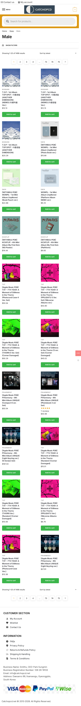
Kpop (12, 31)
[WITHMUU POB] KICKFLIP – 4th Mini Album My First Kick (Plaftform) (49, 243)
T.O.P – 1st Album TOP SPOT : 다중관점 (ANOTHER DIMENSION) (11, 149)
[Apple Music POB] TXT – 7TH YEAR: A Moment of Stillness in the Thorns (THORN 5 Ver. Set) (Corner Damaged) (11, 348)
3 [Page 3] (26, 62)
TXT (3, 284)
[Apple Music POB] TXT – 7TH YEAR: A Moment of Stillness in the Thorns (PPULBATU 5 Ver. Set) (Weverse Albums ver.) (49, 295)
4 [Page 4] (33, 62)
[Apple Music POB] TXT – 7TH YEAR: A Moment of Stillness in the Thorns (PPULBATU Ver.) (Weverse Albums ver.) (49, 511)
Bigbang (6, 89)
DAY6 (43, 142)
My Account (16, 618)
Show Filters (9, 45)
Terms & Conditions (20, 658)
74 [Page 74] (52, 62)
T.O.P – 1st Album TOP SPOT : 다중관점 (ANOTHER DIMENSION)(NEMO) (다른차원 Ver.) (11, 98)
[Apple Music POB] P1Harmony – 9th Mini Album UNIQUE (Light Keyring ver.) (49, 562)
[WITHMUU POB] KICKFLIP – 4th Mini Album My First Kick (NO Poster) (11, 243)
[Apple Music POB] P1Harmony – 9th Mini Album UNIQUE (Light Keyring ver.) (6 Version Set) (11, 455)
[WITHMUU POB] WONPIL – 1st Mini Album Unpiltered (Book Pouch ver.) (10, 196)
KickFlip (5, 237)
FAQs (12, 641)
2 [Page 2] (20, 62)
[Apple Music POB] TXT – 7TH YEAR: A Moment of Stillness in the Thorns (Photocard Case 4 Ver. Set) (11, 293)
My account (25, 2)
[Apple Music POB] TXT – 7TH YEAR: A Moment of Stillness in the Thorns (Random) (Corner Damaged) (49, 457)
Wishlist (14, 623)
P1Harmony (7, 392)
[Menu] (6, 9)
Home (4, 31)
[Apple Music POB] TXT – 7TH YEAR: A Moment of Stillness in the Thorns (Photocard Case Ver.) (11, 564)
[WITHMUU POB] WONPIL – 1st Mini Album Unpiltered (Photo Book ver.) (49, 149)
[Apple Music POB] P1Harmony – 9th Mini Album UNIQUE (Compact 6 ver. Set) (11, 400)
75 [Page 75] (59, 62)
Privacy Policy (17, 645)
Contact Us (15, 627)
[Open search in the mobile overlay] (39, 21)
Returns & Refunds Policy (22, 650)
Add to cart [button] (11, 114)
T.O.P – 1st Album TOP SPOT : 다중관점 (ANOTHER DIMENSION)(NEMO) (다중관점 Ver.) (50, 98)
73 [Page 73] (46, 62)
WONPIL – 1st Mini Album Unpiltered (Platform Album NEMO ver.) (49, 196)
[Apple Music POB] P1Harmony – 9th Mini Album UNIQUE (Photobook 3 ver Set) (49, 400)
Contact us (7, 2)
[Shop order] (58, 53)
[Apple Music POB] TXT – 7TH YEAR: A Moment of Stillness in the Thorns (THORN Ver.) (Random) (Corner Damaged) (11, 511)
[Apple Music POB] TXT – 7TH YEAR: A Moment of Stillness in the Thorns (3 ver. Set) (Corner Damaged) (49, 348)
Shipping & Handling (20, 654)
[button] (74, 10)
